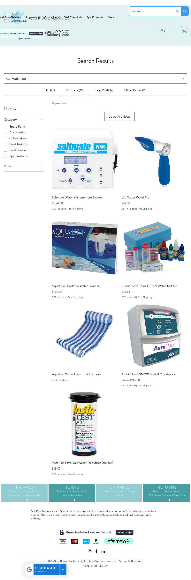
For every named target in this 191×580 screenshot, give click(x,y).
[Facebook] (96, 556)
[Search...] (152, 11)
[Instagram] (89, 556)
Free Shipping (75, 213)
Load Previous (119, 118)
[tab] (50, 90)
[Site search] (95, 78)
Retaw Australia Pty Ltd (74, 566)
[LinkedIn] (103, 556)
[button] (185, 29)
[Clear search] (177, 11)
